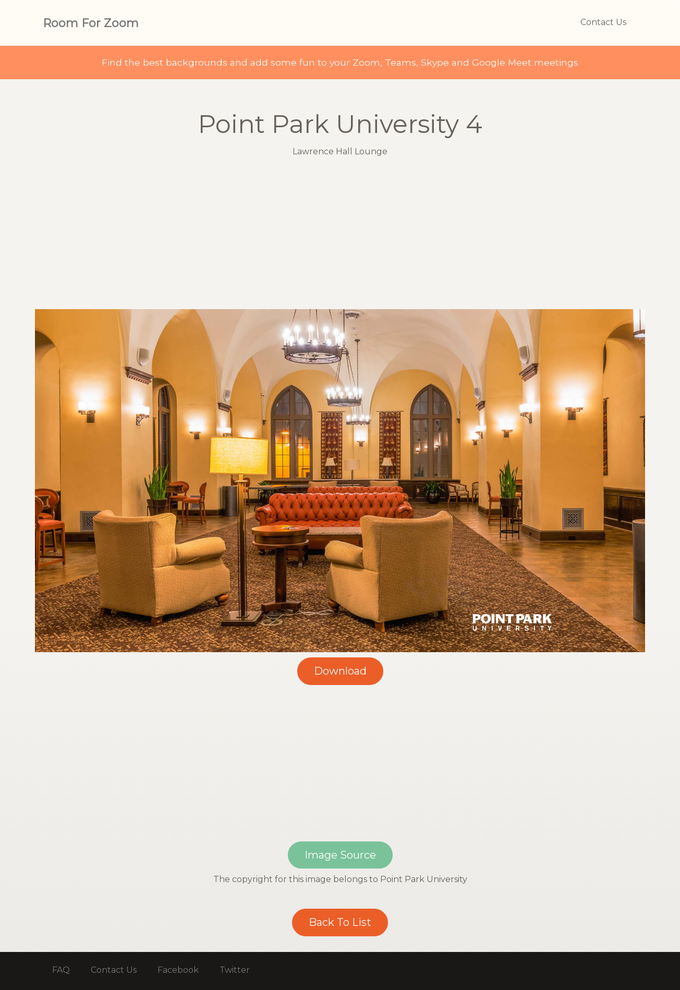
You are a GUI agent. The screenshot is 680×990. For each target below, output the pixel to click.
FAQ (61, 970)
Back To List (340, 922)
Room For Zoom (91, 23)
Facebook (178, 970)
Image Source (340, 855)
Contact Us (603, 22)
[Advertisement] (340, 236)
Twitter (235, 970)
